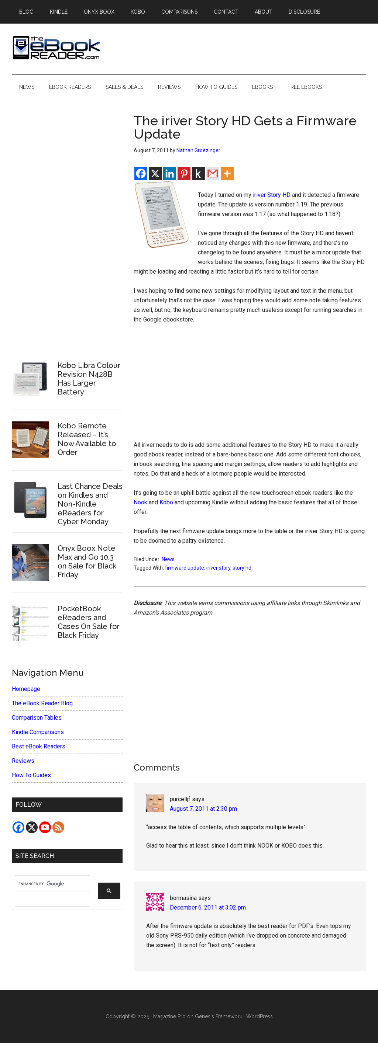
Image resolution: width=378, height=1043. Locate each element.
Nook (140, 502)
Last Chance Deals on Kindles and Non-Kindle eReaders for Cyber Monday (90, 504)
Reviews (23, 760)
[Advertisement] (250, 385)
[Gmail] (212, 173)
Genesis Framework (218, 1016)
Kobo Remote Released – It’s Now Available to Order (87, 439)
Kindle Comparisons (38, 732)
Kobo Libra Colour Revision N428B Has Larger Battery (89, 378)
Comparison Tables (37, 717)
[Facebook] (140, 173)
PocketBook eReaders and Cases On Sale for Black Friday (89, 622)
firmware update (184, 568)
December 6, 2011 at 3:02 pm (208, 907)
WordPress (259, 1016)
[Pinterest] (184, 173)
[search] (48, 883)
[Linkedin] (169, 173)
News (168, 559)
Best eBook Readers (38, 746)
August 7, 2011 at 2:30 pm (203, 808)
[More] (227, 173)
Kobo (166, 502)
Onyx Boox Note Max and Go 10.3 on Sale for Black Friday (87, 561)
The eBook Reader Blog (42, 703)
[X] (155, 173)
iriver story (218, 568)
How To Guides (31, 775)
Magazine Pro (169, 1016)
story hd (242, 568)
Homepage (26, 688)
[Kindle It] (198, 173)
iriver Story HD (272, 194)
